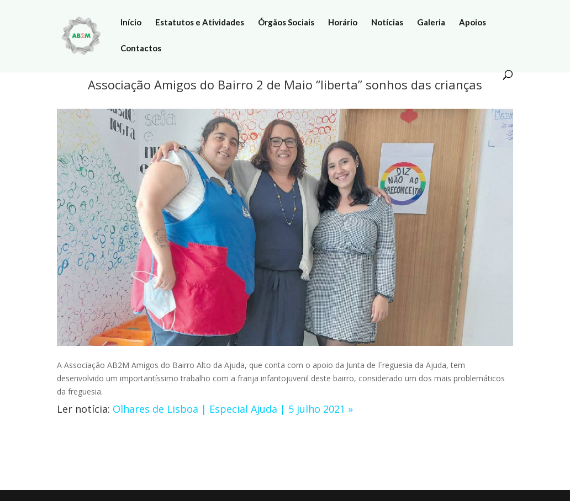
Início (130, 22)
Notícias (387, 22)
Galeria (431, 22)
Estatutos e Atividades (199, 22)
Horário (342, 22)
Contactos (140, 48)
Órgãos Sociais (286, 22)
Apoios (472, 22)
